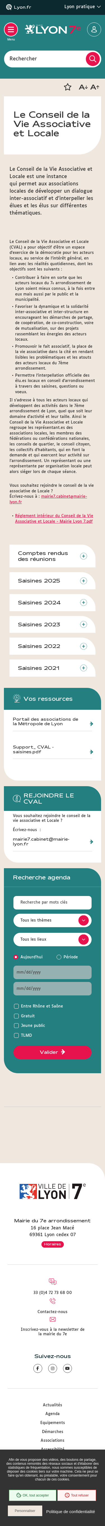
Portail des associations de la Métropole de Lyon (45, 721)
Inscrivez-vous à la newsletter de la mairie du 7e (53, 1332)
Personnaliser (25, 1511)
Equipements (52, 1423)
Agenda (52, 1414)
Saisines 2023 (39, 624)
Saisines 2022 (39, 646)
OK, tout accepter (32, 1495)
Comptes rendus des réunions (43, 556)
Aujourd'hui (31, 957)
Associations (52, 1441)
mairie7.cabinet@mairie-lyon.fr (41, 841)
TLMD (26, 1036)
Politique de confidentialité (70, 1511)
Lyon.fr (22, 7)
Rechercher (23, 58)
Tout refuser (77, 1495)
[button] (67, 87)
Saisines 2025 (39, 580)
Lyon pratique (82, 6)
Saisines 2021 (38, 668)
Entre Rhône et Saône (42, 1006)
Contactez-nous (52, 1312)
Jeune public (33, 1026)
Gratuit (28, 1016)
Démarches (52, 1432)
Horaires (52, 1244)
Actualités (52, 1405)
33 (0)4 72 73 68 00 (52, 1293)
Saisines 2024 (39, 602)
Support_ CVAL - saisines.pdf (33, 749)
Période (71, 957)
